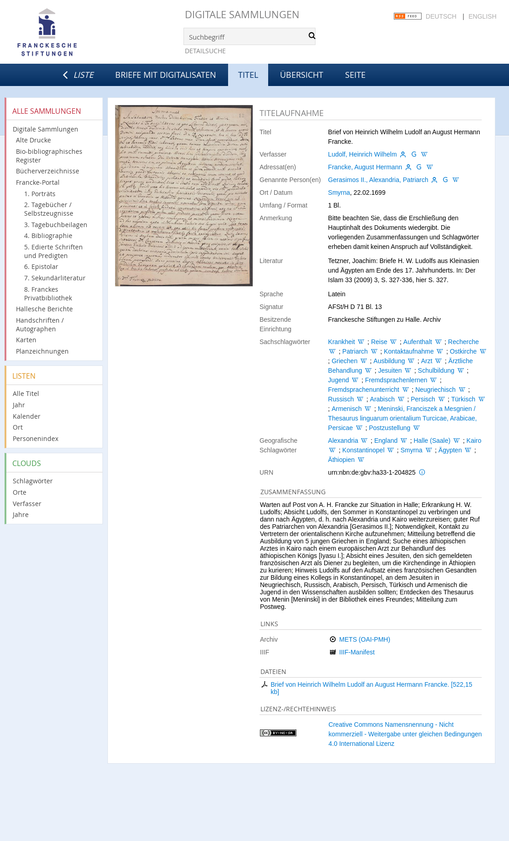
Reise (379, 341)
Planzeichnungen (42, 351)
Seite (355, 74)
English (482, 16)
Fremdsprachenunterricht (363, 389)
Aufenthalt (417, 341)
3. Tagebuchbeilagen (55, 224)
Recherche (463, 341)
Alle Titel (26, 393)
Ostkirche (463, 351)
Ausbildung (389, 361)
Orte (19, 492)
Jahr (19, 404)
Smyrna (339, 192)
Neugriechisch (435, 389)
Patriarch (355, 351)
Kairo (474, 440)
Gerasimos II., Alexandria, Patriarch (378, 179)
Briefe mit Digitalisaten (165, 74)
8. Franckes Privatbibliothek (48, 293)
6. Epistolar (41, 266)
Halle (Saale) (431, 440)
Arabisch (382, 399)
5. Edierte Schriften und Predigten (53, 251)
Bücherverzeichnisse (47, 171)
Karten (26, 339)
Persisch (423, 399)
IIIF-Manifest (357, 652)
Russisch (341, 399)
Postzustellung (389, 427)
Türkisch (463, 399)
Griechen (344, 361)
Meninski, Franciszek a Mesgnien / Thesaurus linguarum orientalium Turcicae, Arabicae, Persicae (402, 418)
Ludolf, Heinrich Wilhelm (362, 154)
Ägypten (450, 450)
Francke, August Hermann (365, 167)
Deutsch (441, 16)
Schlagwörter (33, 480)
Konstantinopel (363, 450)
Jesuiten (390, 370)
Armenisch (346, 408)
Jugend (338, 380)
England (385, 440)
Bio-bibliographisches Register (49, 155)
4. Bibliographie (48, 235)
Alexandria (343, 440)
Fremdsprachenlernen (396, 380)
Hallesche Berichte (44, 308)
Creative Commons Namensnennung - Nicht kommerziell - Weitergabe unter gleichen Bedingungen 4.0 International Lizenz (405, 734)
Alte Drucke (33, 140)
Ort (18, 427)
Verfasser (27, 503)
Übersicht (301, 74)
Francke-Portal (38, 182)
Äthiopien (341, 459)
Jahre (21, 514)
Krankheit (341, 341)
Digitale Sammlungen (242, 14)
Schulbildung (436, 370)
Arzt (427, 361)
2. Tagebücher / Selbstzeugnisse (48, 209)
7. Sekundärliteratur (55, 278)
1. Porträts (40, 193)
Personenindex (35, 438)
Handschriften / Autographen (40, 324)
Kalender (27, 416)
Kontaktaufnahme (409, 351)
